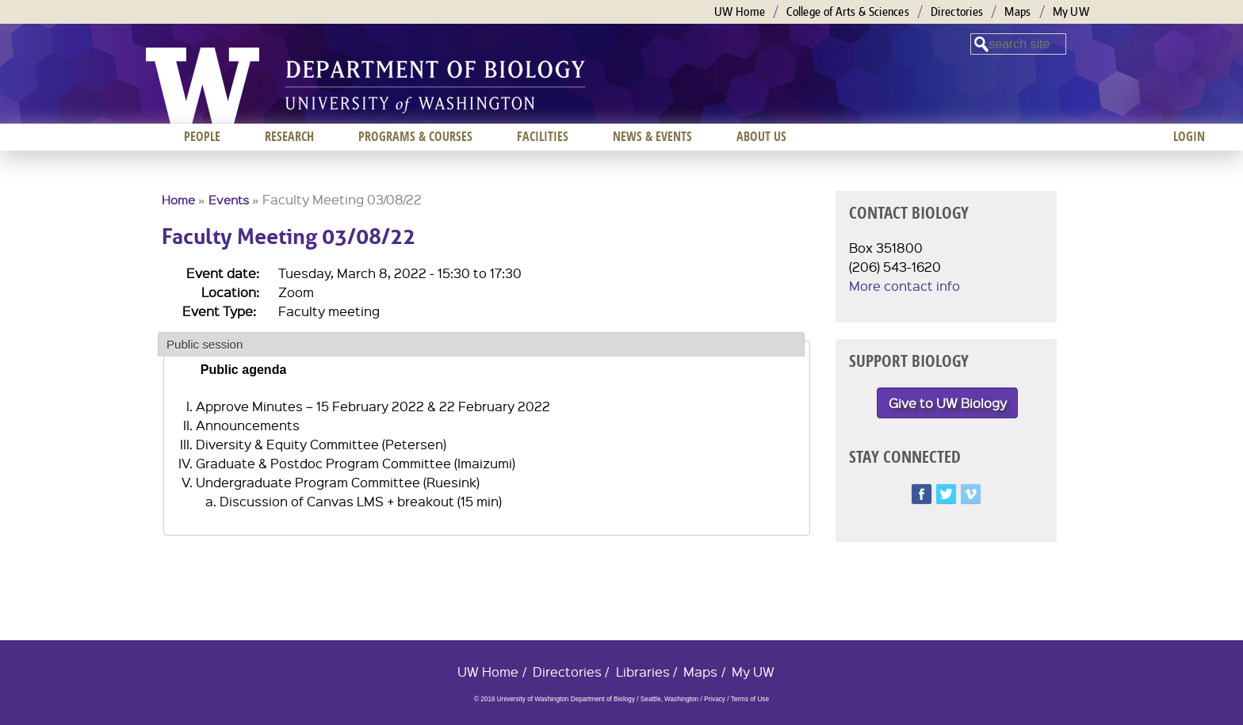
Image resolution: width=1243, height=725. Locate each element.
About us (761, 136)
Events (228, 200)
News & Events (652, 136)
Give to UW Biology (948, 403)
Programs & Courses (415, 136)
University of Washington (202, 86)
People (202, 136)
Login (1189, 136)
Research (289, 136)
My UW (1071, 11)
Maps (1017, 11)
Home (178, 200)
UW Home (739, 11)
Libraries (643, 671)
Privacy (714, 699)
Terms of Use (750, 699)
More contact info (904, 285)
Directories (957, 11)
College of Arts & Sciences (847, 11)
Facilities (542, 136)
